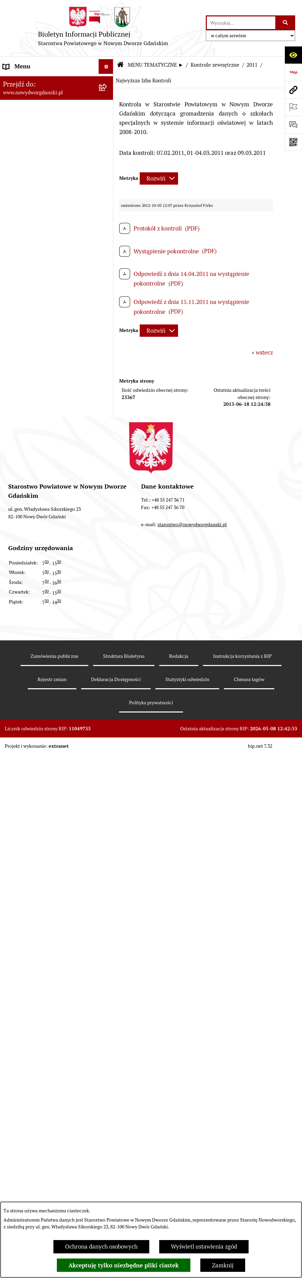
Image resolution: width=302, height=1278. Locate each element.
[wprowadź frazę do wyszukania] (241, 22)
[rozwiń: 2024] (107, 544)
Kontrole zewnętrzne (215, 65)
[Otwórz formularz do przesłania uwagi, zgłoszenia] (293, 124)
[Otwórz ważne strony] (293, 107)
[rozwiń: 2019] (107, 639)
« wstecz (262, 352)
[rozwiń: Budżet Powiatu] (107, 137)
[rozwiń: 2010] (107, 866)
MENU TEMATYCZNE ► (156, 65)
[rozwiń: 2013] (107, 753)
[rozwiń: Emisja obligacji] (107, 156)
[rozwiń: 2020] (107, 620)
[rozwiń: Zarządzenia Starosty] (107, 232)
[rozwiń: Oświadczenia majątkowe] (107, 270)
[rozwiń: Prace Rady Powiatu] (107, 174)
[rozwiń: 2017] (107, 677)
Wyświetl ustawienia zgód (204, 1246)
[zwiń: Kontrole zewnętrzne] (107, 487)
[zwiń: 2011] (107, 791)
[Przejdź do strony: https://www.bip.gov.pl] (293, 72)
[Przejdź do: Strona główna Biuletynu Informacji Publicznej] (120, 65)
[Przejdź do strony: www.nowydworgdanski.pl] (293, 89)
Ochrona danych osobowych (101, 1246)
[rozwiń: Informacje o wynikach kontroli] (107, 923)
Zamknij (223, 1265)
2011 (252, 65)
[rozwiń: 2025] (107, 525)
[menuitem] (56, 82)
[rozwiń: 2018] (107, 658)
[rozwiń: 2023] (107, 563)
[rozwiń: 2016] (107, 696)
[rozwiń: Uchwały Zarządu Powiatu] (107, 212)
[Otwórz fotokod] (293, 142)
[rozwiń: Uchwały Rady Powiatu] (107, 194)
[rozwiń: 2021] (107, 601)
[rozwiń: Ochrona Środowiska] (107, 449)
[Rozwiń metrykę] (159, 178)
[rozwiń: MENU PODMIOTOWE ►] (107, 81)
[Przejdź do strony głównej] (103, 28)
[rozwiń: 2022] (107, 582)
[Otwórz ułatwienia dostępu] (293, 55)
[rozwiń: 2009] (107, 885)
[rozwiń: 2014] (107, 733)
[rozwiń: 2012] (107, 771)
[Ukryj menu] (106, 66)
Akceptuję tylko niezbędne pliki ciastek (123, 1265)
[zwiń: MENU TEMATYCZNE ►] (107, 97)
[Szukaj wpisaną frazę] (285, 22)
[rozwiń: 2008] (107, 904)
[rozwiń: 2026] (107, 506)
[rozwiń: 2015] (107, 715)
